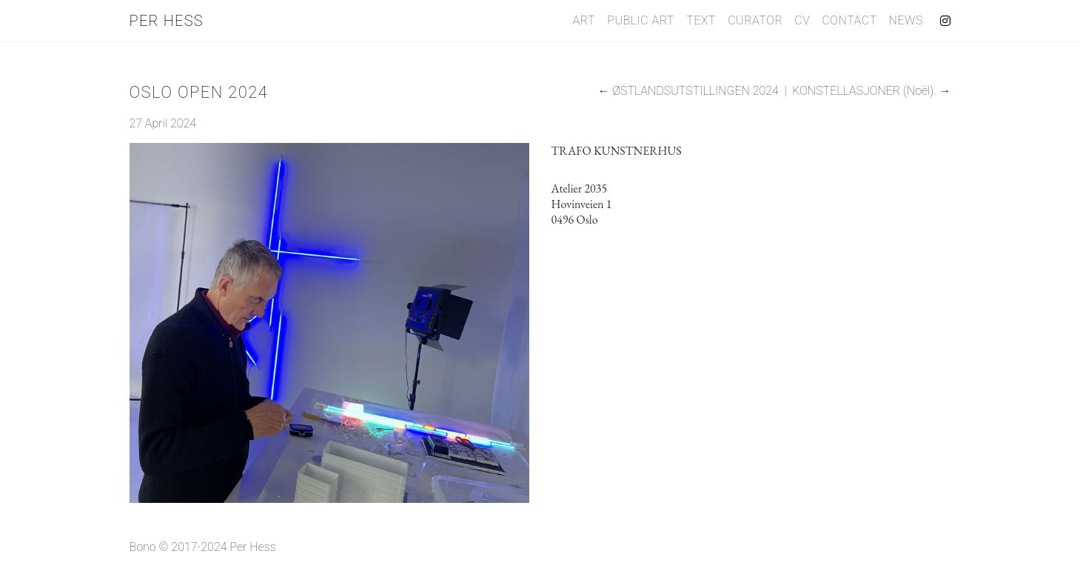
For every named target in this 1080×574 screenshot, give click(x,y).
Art (584, 20)
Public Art (640, 20)
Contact (849, 20)
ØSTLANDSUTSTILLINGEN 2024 (695, 91)
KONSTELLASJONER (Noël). (864, 91)
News (906, 20)
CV (802, 20)
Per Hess (167, 21)
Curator (755, 20)
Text (701, 20)
